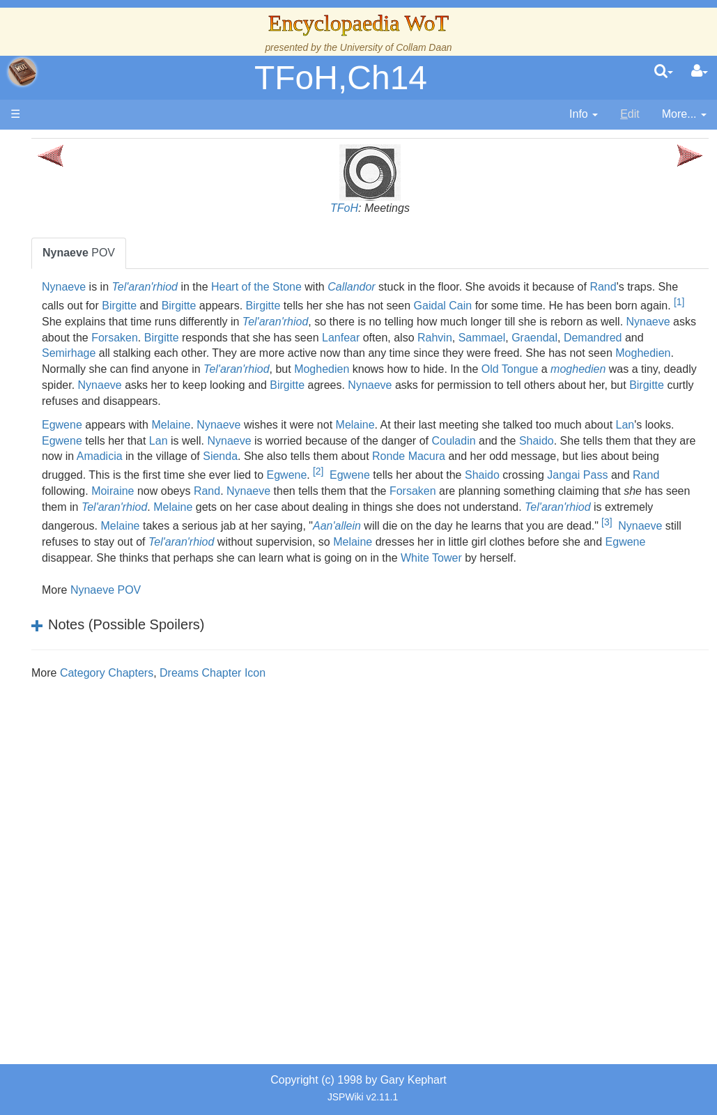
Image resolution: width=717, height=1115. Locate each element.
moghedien (399, 401)
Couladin (196, 488)
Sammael (564, 353)
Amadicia (499, 488)
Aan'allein (663, 571)
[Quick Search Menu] (663, 72)
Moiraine (195, 539)
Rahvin (517, 353)
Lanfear (423, 353)
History (83, 344)
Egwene (194, 456)
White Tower (486, 622)
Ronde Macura (292, 504)
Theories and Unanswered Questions (98, 758)
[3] (417, 586)
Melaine (303, 456)
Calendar (88, 360)
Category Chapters (239, 736)
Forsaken (197, 353)
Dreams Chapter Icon (345, 736)
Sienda (619, 488)
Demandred (203, 369)
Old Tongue (331, 401)
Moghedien (350, 385)
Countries (117, 423)
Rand (245, 303)
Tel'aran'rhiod (276, 287)
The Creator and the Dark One (98, 248)
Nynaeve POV (238, 653)
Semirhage (284, 369)
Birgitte (400, 303)
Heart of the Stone (389, 287)
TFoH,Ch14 (340, 77)
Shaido (278, 488)
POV (211, 253)
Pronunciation (100, 790)
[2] (304, 519)
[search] (663, 72)
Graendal (617, 353)
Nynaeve (196, 287)
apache (22, 72)
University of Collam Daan (396, 47)
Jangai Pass (564, 523)
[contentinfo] (583, 115)
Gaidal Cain (203, 322)
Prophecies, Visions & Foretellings (95, 694)
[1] (439, 317)
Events (83, 376)
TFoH (410, 208)
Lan (245, 472)
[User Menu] (699, 72)
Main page (64, 145)
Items (79, 662)
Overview (117, 408)
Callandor (483, 287)
